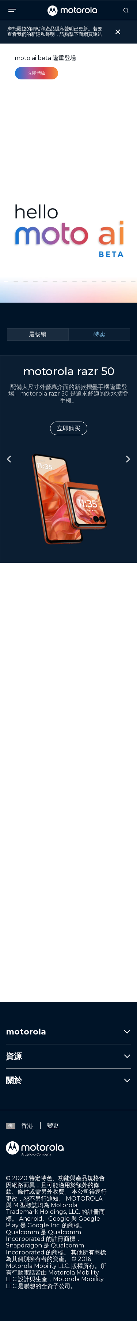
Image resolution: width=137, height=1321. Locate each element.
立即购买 (68, 428)
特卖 (99, 334)
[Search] (126, 10)
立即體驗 (36, 73)
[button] (6, 281)
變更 (53, 1125)
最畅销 (37, 334)
